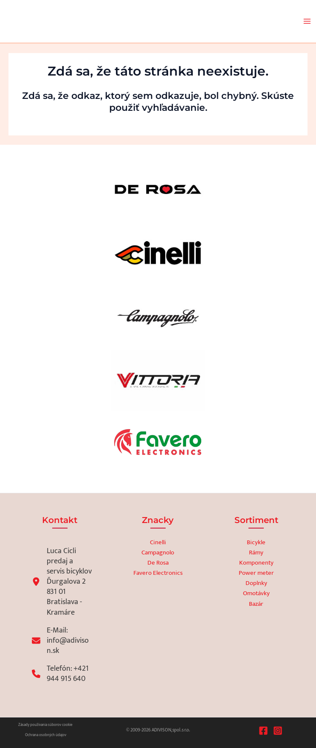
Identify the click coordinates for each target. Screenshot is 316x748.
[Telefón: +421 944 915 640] (62, 674)
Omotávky (256, 593)
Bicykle (256, 542)
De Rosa (158, 563)
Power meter (256, 573)
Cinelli (158, 542)
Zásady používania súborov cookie (45, 725)
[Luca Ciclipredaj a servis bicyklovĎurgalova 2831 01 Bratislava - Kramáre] (62, 581)
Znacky (158, 520)
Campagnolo (157, 553)
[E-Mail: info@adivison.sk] (62, 640)
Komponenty (256, 563)
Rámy (256, 553)
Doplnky (256, 583)
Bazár (256, 604)
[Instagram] (277, 730)
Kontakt (59, 520)
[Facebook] (263, 730)
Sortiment (256, 520)
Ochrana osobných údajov (45, 735)
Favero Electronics (158, 573)
